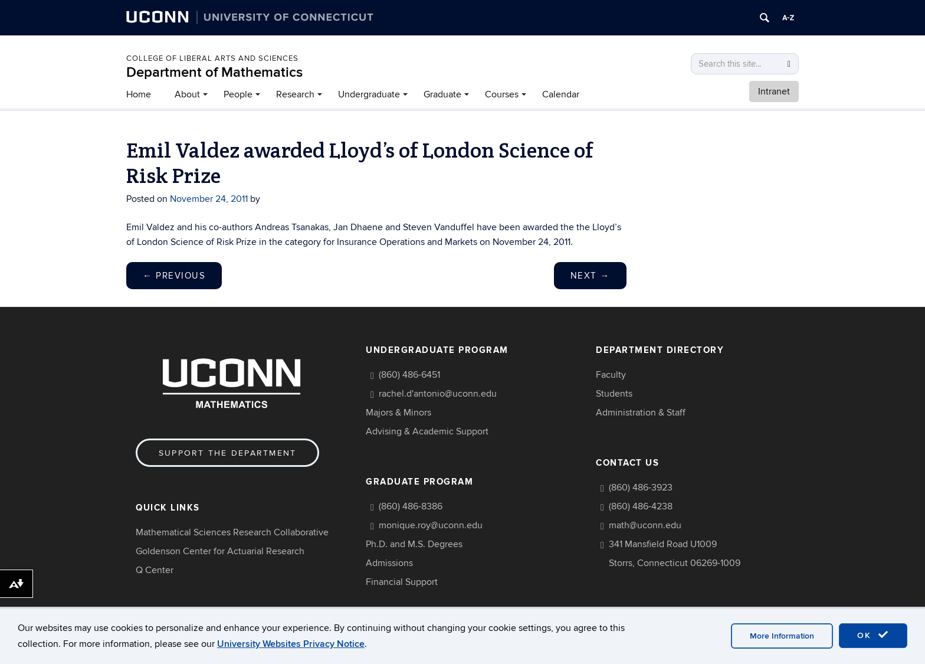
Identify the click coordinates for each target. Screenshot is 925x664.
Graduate (442, 94)
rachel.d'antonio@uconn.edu (438, 394)
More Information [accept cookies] (782, 636)
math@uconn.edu (645, 525)
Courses (502, 94)
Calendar (560, 94)
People (238, 94)
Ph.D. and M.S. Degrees (414, 544)
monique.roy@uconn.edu (431, 525)
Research (295, 94)
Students (614, 394)
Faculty (611, 375)
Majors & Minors (398, 412)
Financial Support (402, 582)
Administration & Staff (640, 412)
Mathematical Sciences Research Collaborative (232, 532)
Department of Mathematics (214, 72)
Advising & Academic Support (427, 431)
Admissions (389, 563)
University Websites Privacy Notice (291, 644)
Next (590, 275)
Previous (174, 275)
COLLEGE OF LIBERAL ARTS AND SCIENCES (212, 58)
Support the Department (227, 453)
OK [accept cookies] (873, 635)
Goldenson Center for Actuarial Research (220, 551)
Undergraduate (369, 94)
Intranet (774, 91)
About (187, 94)
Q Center (154, 570)
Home (138, 94)
